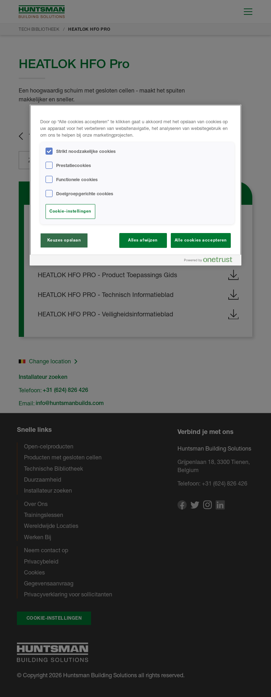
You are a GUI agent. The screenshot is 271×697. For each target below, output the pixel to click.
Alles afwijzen (143, 240)
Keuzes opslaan (64, 240)
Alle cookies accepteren (201, 240)
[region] (135, 185)
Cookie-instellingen (70, 211)
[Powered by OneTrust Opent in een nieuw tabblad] (211, 261)
